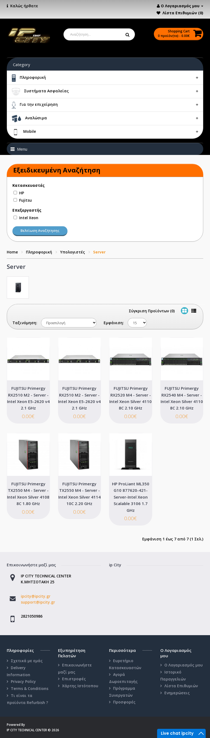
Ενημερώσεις (177, 692)
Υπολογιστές (72, 252)
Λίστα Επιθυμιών (181, 685)
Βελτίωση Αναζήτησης (40, 230)
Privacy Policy (23, 681)
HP (21, 192)
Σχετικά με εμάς (27, 660)
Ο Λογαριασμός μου (183, 665)
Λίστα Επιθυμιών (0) (182, 12)
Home (12, 252)
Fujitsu (25, 200)
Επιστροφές (74, 678)
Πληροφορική (39, 252)
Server (99, 252)
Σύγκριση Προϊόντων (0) (152, 310)
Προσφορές (124, 702)
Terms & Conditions (29, 688)
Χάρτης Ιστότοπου (80, 685)
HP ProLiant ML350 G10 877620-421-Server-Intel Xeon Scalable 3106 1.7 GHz (130, 497)
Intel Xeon (28, 217)
